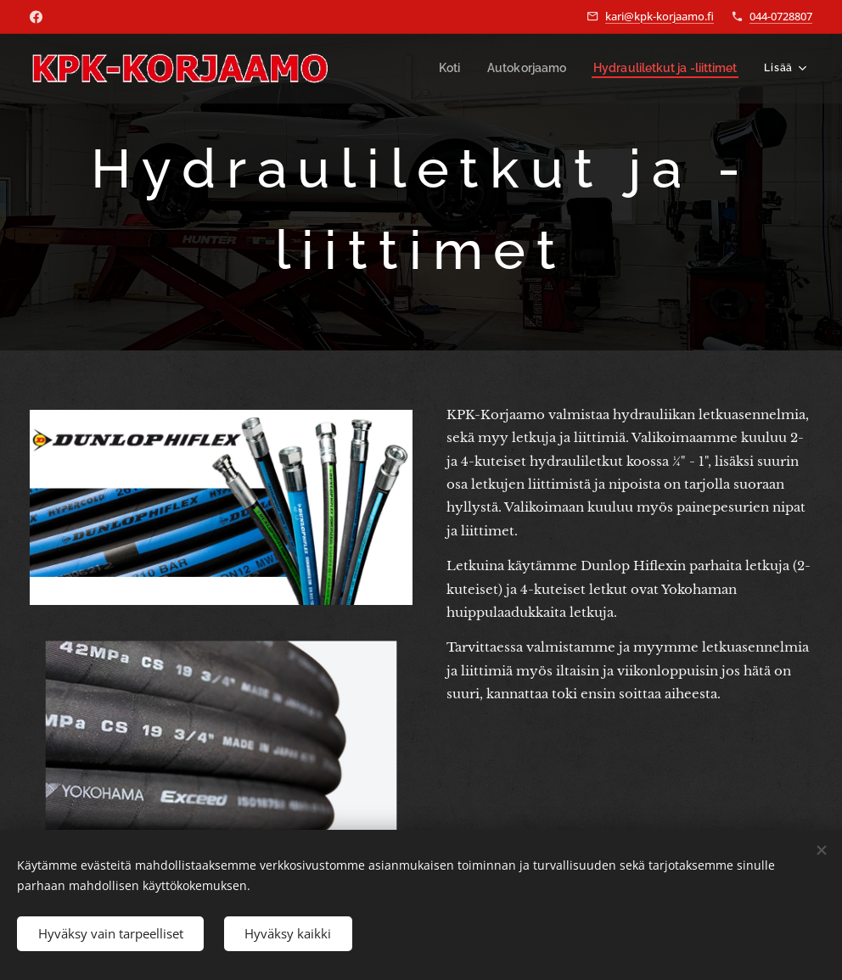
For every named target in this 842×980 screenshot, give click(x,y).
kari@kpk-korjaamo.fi (659, 16)
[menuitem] (461, 69)
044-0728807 (780, 16)
